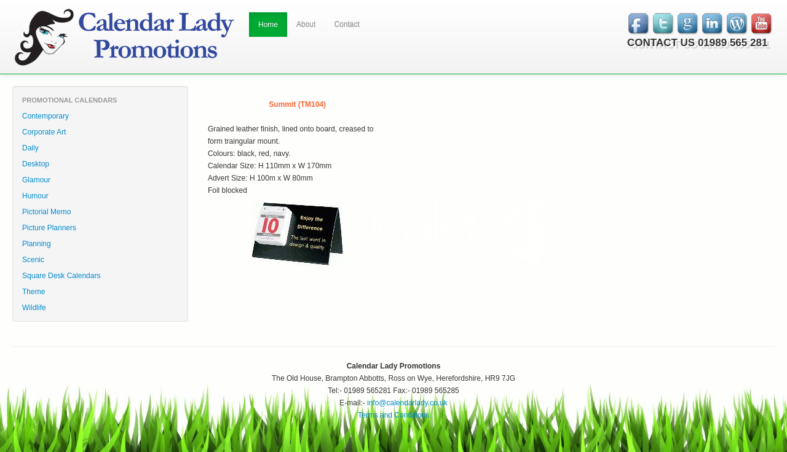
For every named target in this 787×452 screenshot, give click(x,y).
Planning (36, 244)
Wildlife (34, 307)
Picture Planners (49, 228)
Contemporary (45, 116)
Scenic (33, 259)
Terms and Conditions (393, 415)
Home (268, 24)
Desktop (35, 164)
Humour (35, 196)
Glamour (36, 180)
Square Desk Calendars (61, 275)
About (305, 24)
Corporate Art (44, 132)
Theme (33, 291)
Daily (30, 148)
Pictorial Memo (46, 212)
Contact (346, 24)
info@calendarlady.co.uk (407, 403)
